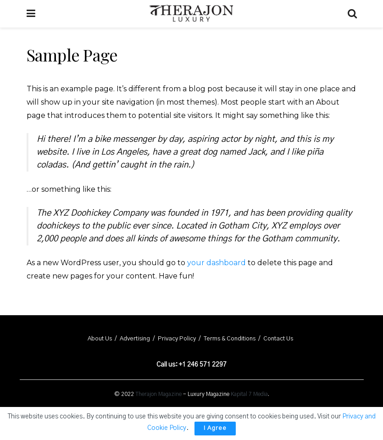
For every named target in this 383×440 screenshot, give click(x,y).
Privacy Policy (177, 339)
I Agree (215, 428)
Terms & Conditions (229, 339)
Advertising (135, 339)
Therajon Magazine (158, 394)
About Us (100, 339)
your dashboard (216, 262)
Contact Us (278, 339)
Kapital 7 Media (249, 394)
